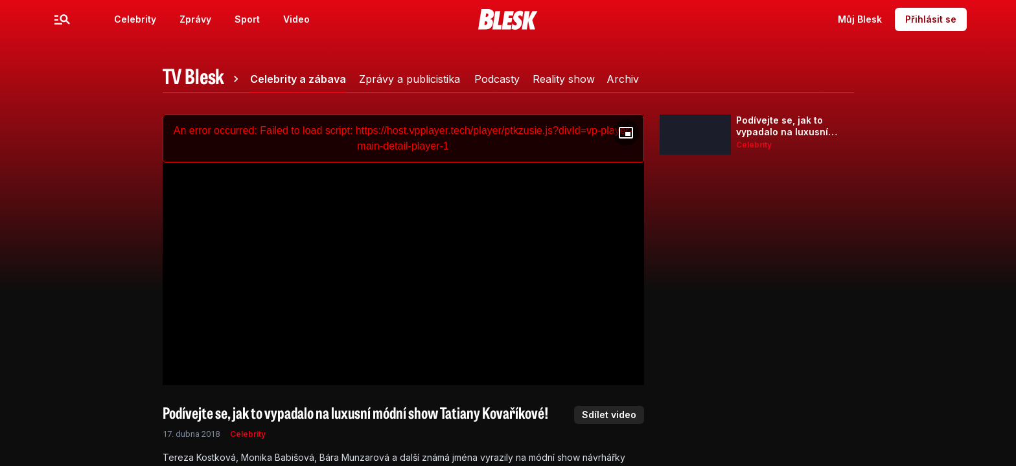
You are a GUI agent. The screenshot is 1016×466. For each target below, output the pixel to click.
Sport (247, 19)
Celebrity (135, 19)
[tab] (203, 79)
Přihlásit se (930, 19)
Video (296, 19)
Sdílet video (609, 414)
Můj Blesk (860, 19)
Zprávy (195, 19)
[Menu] (62, 19)
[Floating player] (626, 133)
